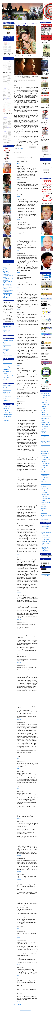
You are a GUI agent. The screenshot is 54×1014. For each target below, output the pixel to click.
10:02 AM (19, 492)
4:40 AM (18, 163)
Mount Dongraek (45, 400)
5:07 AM (18, 179)
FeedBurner (46, 174)
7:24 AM (18, 250)
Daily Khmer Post (45, 393)
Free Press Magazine (7, 385)
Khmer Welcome (44, 451)
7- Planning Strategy (7, 285)
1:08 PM (18, 758)
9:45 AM (18, 964)
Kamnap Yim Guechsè (46, 484)
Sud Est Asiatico (44, 519)
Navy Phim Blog (44, 506)
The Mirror (5, 360)
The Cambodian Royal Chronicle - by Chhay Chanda (46, 534)
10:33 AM (19, 592)
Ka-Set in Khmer (7, 396)
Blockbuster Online (46, 574)
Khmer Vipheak (44, 457)
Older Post (35, 1007)
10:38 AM (19, 630)
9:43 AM (18, 405)
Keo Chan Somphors (45, 439)
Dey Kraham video (7, 342)
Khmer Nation (6, 387)
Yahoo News (6, 379)
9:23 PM (18, 1001)
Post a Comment (18, 1004)
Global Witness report (8, 340)
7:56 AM (18, 272)
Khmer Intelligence (7, 367)
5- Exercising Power (7, 281)
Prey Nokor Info (6, 406)
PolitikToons (44, 508)
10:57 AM (19, 693)
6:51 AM (18, 234)
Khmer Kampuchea (45, 395)
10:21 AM (19, 975)
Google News (6, 377)
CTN (18, 148)
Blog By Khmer (44, 465)
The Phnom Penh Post (8, 375)
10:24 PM (19, 818)
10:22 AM (19, 554)
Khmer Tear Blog (45, 404)
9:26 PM (18, 788)
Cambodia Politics (7, 390)
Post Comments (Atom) (25, 1010)
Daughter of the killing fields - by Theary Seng (45, 549)
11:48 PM (19, 855)
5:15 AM (18, 196)
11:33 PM (19, 839)
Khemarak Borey (45, 488)
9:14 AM (18, 365)
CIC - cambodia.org (45, 481)
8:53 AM (18, 309)
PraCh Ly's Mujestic (45, 510)
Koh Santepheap (6, 400)
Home (26, 1007)
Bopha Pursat (44, 402)
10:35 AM (19, 619)
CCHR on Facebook (45, 424)
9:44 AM (18, 413)
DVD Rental (46, 575)
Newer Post (16, 1007)
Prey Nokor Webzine (7, 412)
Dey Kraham (6, 352)
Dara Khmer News (45, 422)
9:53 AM (18, 472)
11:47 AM (19, 719)
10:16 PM (19, 809)
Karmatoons (43, 486)
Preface (4, 267)
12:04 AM (19, 896)
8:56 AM (18, 327)
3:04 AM (18, 928)
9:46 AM (18, 452)
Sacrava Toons (44, 513)
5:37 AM (18, 219)
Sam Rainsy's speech (7, 355)
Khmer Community (45, 463)
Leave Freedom (44, 426)
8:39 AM (18, 287)
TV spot (21, 148)
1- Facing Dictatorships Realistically (6, 270)
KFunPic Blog (44, 397)
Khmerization (6, 369)
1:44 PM (18, 768)
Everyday (5, 398)
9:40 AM (18, 398)
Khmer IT (43, 449)
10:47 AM (19, 662)
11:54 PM (19, 879)
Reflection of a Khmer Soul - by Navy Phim (46, 543)
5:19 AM (18, 937)
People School (44, 428)
